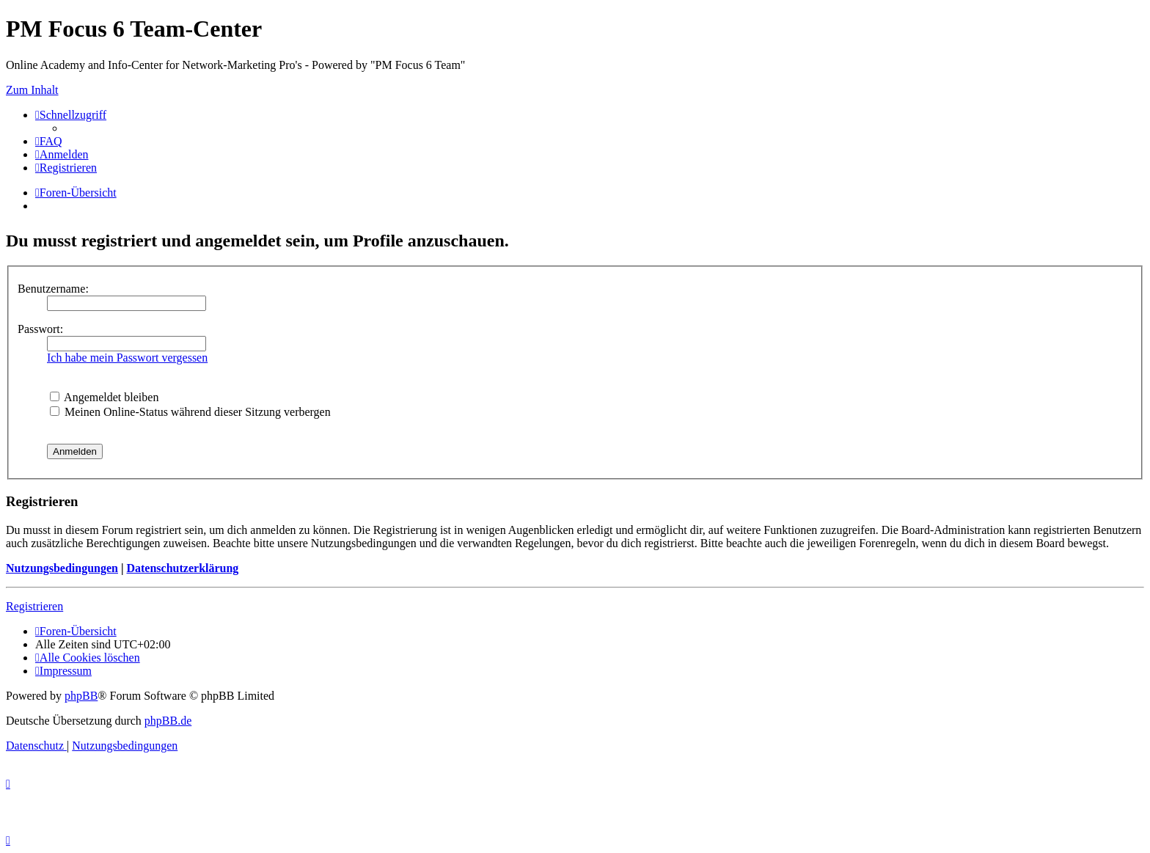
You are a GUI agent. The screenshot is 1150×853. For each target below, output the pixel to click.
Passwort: (40, 329)
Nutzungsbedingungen (62, 568)
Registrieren (34, 606)
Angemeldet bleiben (104, 397)
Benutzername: (53, 288)
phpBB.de (167, 720)
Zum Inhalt (32, 90)
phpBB (81, 695)
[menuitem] (48, 141)
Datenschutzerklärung (182, 568)
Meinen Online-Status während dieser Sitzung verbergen (190, 412)
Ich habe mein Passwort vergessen (127, 357)
